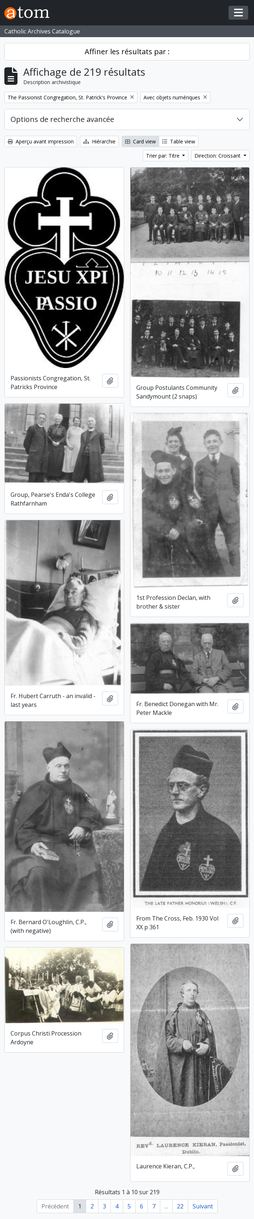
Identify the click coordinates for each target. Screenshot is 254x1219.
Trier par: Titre (163, 155)
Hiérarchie (99, 141)
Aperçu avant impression (41, 141)
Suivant (203, 1206)
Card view (140, 141)
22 (180, 1206)
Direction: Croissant (218, 155)
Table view (178, 141)
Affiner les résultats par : (127, 51)
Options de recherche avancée (62, 119)
